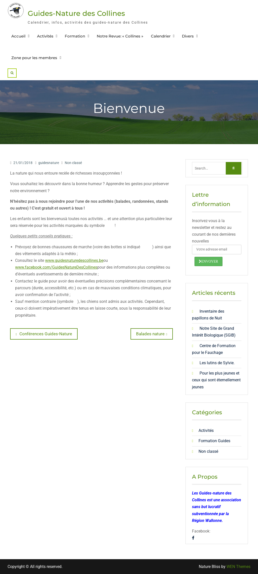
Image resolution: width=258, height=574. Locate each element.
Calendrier (161, 36)
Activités (45, 36)
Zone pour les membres (34, 57)
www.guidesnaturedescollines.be (74, 260)
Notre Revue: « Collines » (120, 36)
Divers (188, 36)
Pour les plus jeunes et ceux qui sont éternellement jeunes (216, 380)
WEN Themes (238, 566)
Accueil (18, 36)
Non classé (73, 163)
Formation (75, 36)
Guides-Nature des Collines (76, 13)
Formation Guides (214, 440)
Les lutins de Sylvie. (217, 362)
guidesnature (48, 163)
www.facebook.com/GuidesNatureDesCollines (56, 267)
